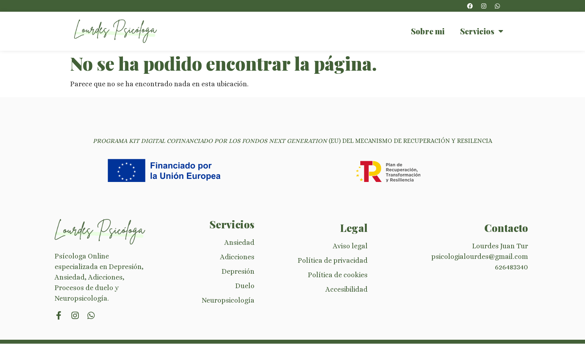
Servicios (481, 31)
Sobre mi (428, 31)
